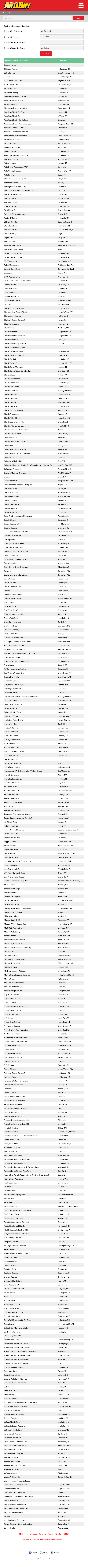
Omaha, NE (62, 339)
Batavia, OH (62, 1171)
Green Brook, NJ (64, 1026)
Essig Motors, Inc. (11, 634)
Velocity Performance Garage (15, 1445)
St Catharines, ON (65, 908)
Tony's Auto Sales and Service (15, 1406)
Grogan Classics (10, 708)
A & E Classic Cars (11, 84)
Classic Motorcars (11, 398)
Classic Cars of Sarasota (13, 367)
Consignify (8, 477)
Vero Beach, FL (63, 943)
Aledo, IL (61, 634)
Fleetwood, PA (63, 920)
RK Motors (8, 1202)
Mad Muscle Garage (12, 888)
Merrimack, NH (64, 402)
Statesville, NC (63, 1147)
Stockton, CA (63, 1418)
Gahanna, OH (63, 241)
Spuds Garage (9, 1324)
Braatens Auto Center (12, 245)
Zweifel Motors (10, 1528)
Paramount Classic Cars (13, 1085)
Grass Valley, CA (64, 434)
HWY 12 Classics (11, 755)
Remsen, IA (62, 500)
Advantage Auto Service (13, 100)
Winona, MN (63, 1159)
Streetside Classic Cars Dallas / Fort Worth (20, 1351)
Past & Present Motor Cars (14, 1096)
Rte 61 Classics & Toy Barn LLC (16, 1230)
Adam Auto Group (11, 92)
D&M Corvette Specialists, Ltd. (16, 532)
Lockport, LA (63, 1234)
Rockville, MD (63, 653)
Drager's (7, 571)
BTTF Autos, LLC (11, 261)
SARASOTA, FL (64, 751)
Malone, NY (62, 88)
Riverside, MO (63, 410)
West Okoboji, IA (64, 1045)
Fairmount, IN (63, 787)
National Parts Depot (12, 1010)
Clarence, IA (62, 834)
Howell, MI (62, 1281)
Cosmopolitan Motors (13, 496)
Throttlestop (9, 1394)
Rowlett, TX (62, 622)
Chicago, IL (62, 120)
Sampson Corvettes (11, 1241)
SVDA (6, 1387)
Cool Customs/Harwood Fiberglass (18, 484)
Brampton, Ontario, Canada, (69, 881)
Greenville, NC (63, 379)
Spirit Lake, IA (63, 524)
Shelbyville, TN (64, 218)
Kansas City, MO (64, 171)
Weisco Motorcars (11, 1488)
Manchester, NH (64, 300)
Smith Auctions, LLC (11, 1285)
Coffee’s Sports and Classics (15, 441)
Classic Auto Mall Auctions (14, 335)
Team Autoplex (10, 1391)
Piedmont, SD (63, 1528)
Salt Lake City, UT (65, 363)
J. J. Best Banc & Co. (12, 790)
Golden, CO (62, 1014)
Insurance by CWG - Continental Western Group (23, 771)
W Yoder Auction (10, 1473)
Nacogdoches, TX (65, 445)
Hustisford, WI (63, 818)
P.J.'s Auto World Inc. (12, 1065)
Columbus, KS (63, 669)
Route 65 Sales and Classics (14, 1226)
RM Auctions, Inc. (11, 1206)
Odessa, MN (63, 814)
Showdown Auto (10, 1261)
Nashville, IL (62, 1438)
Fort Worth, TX (64, 1351)
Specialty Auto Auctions (13, 1312)
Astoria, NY (62, 712)
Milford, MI (62, 849)
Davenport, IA (63, 837)
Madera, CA (62, 1218)
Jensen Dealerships (11, 798)
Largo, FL (61, 233)
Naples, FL (62, 998)
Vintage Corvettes (11, 1457)
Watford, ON (63, 708)
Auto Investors (10, 175)
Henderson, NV (64, 143)
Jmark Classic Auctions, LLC (15, 810)
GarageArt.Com (10, 681)
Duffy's (7, 590)
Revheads (8, 1187)
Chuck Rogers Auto (11, 324)
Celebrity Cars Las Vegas (14, 308)
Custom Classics (10, 528)
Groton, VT (62, 539)
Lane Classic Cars (11, 857)
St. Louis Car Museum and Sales (16, 1328)
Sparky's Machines (11, 1308)
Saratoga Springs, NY (66, 1245)
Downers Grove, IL (65, 222)
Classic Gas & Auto (11, 386)
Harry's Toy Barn (10, 724)
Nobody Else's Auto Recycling (16, 1030)
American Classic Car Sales (14, 112)
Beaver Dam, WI (64, 210)
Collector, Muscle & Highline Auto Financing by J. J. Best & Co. (28, 465)
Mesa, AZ (61, 1359)
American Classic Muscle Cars (16, 120)
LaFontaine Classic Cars (13, 849)
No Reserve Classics (12, 1026)
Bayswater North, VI (66, 269)
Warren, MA (62, 775)
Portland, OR (63, 1038)
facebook (34, 1552)
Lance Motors (9, 853)
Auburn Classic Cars (12, 147)
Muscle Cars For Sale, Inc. (14, 986)
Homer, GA (62, 320)
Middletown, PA (64, 865)
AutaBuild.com (10, 151)
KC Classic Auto (10, 822)
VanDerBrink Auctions (13, 1434)
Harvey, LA (62, 1453)
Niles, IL (61, 249)
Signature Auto (10, 1269)
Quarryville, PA (63, 104)
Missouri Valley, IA (65, 924)
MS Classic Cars (10, 967)
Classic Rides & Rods (12, 418)
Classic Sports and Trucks (14, 422)
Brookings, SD (63, 206)
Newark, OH (63, 806)
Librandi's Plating (11, 865)
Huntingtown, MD (65, 1053)
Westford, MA (63, 328)
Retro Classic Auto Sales (13, 1179)
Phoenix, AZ (62, 414)
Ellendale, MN (63, 1237)
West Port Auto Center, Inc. (14, 1493)
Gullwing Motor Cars (12, 712)
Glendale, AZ (63, 422)
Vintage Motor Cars (12, 1461)
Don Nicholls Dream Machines (16, 567)
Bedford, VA (62, 610)
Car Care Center (10, 288)
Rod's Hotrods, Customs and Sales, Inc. (19, 1210)
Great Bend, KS (64, 1030)
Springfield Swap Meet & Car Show (17, 1320)
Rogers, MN (62, 614)
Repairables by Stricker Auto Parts (17, 1171)
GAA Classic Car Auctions (14, 673)
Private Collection (11, 1128)
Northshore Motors (12, 1034)
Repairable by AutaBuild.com (15, 1163)
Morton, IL (62, 916)
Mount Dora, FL (64, 383)
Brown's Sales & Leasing (13, 257)
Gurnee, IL (62, 167)
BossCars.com (9, 241)
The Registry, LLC (11, 1151)
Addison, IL (62, 904)
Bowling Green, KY (65, 1006)
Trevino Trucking (11, 1418)
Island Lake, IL (63, 528)
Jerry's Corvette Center (13, 802)
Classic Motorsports (12, 402)
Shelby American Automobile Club (17, 1253)
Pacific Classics (10, 1069)
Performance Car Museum (14, 1100)
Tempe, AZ (62, 555)
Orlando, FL (62, 1061)
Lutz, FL (61, 1363)
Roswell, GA (62, 665)
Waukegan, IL (63, 794)
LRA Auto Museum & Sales (14, 873)
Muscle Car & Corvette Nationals (17, 975)
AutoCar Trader (10, 198)
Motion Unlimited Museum (14, 939)
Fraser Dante (9, 665)
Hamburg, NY (63, 1379)
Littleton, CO (63, 1375)
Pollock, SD (62, 896)
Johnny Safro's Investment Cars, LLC (18, 818)
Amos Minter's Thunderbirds (15, 135)
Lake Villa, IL (62, 1183)
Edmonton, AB (63, 567)
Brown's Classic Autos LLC (14, 253)
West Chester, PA (64, 473)
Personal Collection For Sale (15, 1108)
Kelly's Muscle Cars (11, 826)
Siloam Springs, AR (65, 77)
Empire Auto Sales (11, 618)
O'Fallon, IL (62, 688)
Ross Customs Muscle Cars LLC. (16, 1222)
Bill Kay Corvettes (11, 222)
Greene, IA (62, 512)
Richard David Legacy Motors (16, 1194)
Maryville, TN (63, 1289)
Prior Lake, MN (64, 936)
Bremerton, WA (64, 496)
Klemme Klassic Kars (12, 837)
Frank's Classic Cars (12, 657)
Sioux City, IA (63, 798)
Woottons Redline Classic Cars (16, 1508)
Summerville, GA (64, 1457)
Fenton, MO (62, 1493)
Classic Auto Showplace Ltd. (15, 343)
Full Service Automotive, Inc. (15, 669)
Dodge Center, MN (65, 900)
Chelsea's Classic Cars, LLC (14, 320)
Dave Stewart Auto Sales (13, 547)
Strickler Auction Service (13, 1367)
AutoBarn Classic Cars (13, 194)
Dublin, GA (62, 586)
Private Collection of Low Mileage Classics (21, 1136)
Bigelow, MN (63, 1434)
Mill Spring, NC (64, 1077)
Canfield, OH (63, 735)
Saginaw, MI (62, 96)
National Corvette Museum (15, 1006)
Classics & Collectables (13, 434)
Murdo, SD (62, 1116)
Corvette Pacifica (11, 492)
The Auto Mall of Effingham (15, 179)
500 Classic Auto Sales (13, 81)
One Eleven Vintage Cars (13, 1057)
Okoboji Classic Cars (12, 1045)
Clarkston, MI (63, 1300)
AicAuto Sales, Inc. (11, 104)
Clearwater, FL (63, 1065)
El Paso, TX (62, 594)
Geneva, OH (62, 1140)
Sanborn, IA (62, 1241)
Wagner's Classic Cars (12, 1477)
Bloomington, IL (64, 108)
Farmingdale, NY (64, 955)
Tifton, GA (62, 186)
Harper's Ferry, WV (65, 312)
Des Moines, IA (64, 128)
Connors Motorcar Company (15, 473)
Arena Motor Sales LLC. (13, 139)
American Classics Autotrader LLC (17, 124)
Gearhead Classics (11, 692)
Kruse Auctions (10, 845)
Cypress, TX (62, 1104)
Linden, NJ (62, 602)
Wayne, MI (62, 430)
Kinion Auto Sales (11, 834)
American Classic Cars (13, 116)
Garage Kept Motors (12, 677)
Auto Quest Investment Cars (15, 186)
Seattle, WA (62, 1387)
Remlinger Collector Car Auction (17, 1159)
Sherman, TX (62, 692)
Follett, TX (62, 826)
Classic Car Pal (10, 359)
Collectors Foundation (12, 469)
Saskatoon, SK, (63, 1214)
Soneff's (7, 1296)
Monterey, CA (63, 563)
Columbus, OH (63, 139)
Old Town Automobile (12, 1053)
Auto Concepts (10, 163)
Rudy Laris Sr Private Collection (16, 1234)
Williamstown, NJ (65, 1406)
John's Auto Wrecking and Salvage (17, 814)
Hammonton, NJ (64, 226)
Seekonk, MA (63, 967)
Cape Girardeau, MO (66, 73)
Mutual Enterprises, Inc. (13, 990)
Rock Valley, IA (63, 1524)
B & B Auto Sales (10, 206)
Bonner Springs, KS (65, 1477)
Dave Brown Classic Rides (14, 543)
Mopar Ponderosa (11, 936)
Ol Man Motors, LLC (12, 1049)
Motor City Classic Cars (13, 943)
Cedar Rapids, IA (64, 590)
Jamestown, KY (64, 747)
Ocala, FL (61, 457)
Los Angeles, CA (64, 1292)
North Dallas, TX (64, 135)
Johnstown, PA (63, 100)
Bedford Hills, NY (65, 947)
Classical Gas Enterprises (14, 426)
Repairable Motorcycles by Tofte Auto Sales (21, 1167)
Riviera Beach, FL (64, 959)
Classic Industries (11, 390)
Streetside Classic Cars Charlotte (17, 1347)
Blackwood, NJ (64, 1496)
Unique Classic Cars (12, 1422)
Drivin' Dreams (10, 583)
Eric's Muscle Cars (11, 626)
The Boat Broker (10, 230)
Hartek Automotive (11, 728)
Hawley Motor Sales (12, 739)
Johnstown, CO (64, 1312)
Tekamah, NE (63, 324)
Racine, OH (62, 743)
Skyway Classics (10, 1277)
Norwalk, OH (63, 1112)
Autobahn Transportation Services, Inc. (19, 190)
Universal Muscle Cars (13, 1430)
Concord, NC (63, 194)
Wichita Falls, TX (64, 869)
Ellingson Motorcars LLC (13, 614)
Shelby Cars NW (10, 1257)
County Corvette (10, 508)
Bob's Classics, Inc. (11, 233)
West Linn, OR (63, 1257)
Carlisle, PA (62, 292)
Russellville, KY (63, 504)
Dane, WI (61, 461)
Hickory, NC (62, 551)
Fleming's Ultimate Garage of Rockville (19, 653)
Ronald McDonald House (14, 1218)
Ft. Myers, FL (63, 986)
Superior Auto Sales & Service (15, 1379)
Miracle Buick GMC (12, 920)
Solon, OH (62, 1190)
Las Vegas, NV (63, 308)
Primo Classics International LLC (16, 1124)
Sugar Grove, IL (64, 657)
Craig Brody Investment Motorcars (18, 516)
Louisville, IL (62, 281)
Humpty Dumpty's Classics (14, 751)
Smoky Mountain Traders (14, 1289)
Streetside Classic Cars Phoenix (16, 1359)
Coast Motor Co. (10, 437)
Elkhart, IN (62, 1120)
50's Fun (7, 77)
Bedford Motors (10, 218)
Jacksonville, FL (64, 398)
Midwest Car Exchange (13, 912)
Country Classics (10, 500)
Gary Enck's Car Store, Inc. (14, 685)
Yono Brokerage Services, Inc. (15, 1520)
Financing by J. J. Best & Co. (15, 649)
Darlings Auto (9, 539)
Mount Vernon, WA (65, 1069)
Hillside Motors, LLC (12, 747)
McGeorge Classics (11, 900)
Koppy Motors (10, 841)
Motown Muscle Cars (12, 963)
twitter (45, 1552)
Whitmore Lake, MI (65, 963)
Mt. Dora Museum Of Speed (15, 971)
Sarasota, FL (62, 112)
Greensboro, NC (64, 673)
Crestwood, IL (63, 92)
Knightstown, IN (64, 81)
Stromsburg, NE (64, 1022)
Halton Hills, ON (64, 861)
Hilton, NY (62, 704)
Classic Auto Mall (11, 332)
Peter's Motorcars (11, 1112)
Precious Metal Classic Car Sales (17, 1120)
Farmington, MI (64, 1520)
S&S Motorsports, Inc (12, 1237)
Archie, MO (62, 375)
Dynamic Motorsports (13, 598)
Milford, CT (62, 1002)
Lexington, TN (63, 810)
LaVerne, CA (62, 116)
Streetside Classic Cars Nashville (17, 1355)
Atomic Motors (10, 143)
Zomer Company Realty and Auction (18, 1524)
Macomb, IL (62, 288)
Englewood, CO (64, 1488)
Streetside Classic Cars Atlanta (16, 1343)
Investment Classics (12, 783)
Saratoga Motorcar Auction (15, 1245)
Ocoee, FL (62, 1096)
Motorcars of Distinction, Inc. (15, 959)
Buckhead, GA (63, 304)
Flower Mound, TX (65, 598)
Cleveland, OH (63, 732)
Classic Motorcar (11, 394)
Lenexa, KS (62, 822)
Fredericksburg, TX (65, 1339)
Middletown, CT (64, 159)
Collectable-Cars (11, 445)
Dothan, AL (62, 175)
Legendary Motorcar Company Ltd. (18, 861)
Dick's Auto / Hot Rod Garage (16, 559)
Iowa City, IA (63, 728)
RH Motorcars (10, 1190)
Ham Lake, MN (64, 1226)
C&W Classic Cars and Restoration (17, 281)
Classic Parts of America (13, 410)
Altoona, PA (62, 1402)
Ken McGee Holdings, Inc (14, 830)
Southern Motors (10, 1300)
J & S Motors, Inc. (11, 787)
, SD (59, 1108)
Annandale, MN (64, 418)
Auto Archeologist (11, 159)
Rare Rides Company (12, 1147)
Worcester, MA (64, 394)
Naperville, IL (63, 994)
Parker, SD (62, 1092)
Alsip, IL (61, 912)
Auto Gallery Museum (12, 171)
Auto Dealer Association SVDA (16, 167)
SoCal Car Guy (9, 1292)
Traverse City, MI (64, 469)
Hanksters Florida (11, 716)
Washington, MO (64, 1500)
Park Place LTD (10, 1088)
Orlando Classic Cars (12, 1061)
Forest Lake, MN (64, 841)
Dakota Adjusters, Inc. (12, 535)
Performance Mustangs (13, 1104)
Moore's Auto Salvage (12, 932)
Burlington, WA (64, 571)
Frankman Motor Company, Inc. (16, 661)
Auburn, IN (62, 147)
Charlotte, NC (63, 1202)
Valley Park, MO (64, 1445)
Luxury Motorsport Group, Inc (16, 881)
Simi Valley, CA (63, 284)
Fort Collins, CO (64, 1316)
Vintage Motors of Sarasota (15, 1465)
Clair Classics (9, 328)
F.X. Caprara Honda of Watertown (17, 641)
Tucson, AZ (62, 1371)
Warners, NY (63, 885)
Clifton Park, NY (64, 1449)
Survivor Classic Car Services (15, 1383)
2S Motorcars (9, 73)
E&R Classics (9, 602)
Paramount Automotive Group (16, 1081)
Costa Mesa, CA (64, 1273)
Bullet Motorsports (11, 265)
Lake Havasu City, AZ (66, 230)
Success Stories (10, 65)
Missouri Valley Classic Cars (15, 924)
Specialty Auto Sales (12, 1316)
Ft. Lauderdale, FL (64, 516)
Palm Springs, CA (64, 1057)
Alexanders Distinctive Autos (15, 108)
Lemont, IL (62, 190)
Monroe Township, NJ (66, 853)
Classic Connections (12, 379)
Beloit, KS (61, 724)
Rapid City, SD (63, 932)
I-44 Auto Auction (11, 759)
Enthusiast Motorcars (12, 622)
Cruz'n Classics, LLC (12, 524)
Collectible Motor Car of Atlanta (17, 453)
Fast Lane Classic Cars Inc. (14, 645)
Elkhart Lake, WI (64, 1394)
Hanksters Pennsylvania (13, 720)
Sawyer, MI (62, 488)
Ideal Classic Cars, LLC (13, 763)
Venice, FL (62, 763)
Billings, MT (62, 1128)
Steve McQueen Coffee (13, 1336)
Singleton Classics (11, 1273)
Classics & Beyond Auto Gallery (16, 430)
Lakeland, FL (62, 1124)
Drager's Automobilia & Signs (15, 575)
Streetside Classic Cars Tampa (16, 1363)
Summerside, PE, (64, 1414)
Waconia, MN (63, 888)
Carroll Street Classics (12, 300)
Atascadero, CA (64, 492)
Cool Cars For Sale (11, 481)
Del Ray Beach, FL (65, 202)
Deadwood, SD (63, 1265)
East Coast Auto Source (13, 610)
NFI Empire (8, 1018)
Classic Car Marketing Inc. (14, 355)
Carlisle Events (10, 292)
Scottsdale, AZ (63, 253)
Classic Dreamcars (11, 383)
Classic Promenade (11, 414)
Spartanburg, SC (64, 1073)
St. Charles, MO (64, 645)
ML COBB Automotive (13, 928)
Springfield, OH (64, 1320)
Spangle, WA (62, 1179)
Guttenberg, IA (63, 257)
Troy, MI (61, 343)
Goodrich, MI (63, 1222)
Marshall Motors (10, 892)
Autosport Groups (11, 202)
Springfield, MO (64, 69)
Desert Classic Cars (11, 555)
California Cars (10, 284)
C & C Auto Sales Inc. (12, 277)
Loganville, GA (63, 1308)
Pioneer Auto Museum (13, 1116)
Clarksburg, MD (64, 626)
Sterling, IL (62, 1332)
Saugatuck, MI (63, 783)
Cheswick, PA (63, 877)
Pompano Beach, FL (65, 124)
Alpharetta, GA (63, 979)
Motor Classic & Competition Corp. (18, 947)
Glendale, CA (63, 477)
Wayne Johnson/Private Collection (17, 1481)
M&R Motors (9, 885)
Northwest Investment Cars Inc (16, 1038)
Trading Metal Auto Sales (14, 1414)
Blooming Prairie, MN (66, 245)
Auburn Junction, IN (65, 845)
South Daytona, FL (65, 716)
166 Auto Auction (11, 69)
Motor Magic (9, 951)
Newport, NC (63, 237)
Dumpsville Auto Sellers (13, 594)
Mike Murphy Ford (11, 916)
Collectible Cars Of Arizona (15, 449)
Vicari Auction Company (13, 1453)
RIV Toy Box (9, 1198)
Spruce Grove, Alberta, (66, 1132)
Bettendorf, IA (63, 1441)
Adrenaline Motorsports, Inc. (15, 96)
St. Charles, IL (63, 316)
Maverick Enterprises (12, 896)
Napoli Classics (10, 1002)
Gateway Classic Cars (12, 688)
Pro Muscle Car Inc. (11, 1140)
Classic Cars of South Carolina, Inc (17, 371)
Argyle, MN (62, 484)
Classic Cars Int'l (10, 363)
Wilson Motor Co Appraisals (15, 1504)
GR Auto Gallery (10, 700)
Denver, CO (62, 1296)
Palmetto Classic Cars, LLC (14, 1073)
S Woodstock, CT (65, 1508)
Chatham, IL (62, 983)
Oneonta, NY (63, 685)
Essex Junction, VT (65, 630)
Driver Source (9, 579)
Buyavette (8, 273)
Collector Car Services (13, 457)
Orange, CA (62, 355)
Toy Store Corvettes (12, 1410)
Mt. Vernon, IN (63, 198)
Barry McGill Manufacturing (15, 214)
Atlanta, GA (62, 273)
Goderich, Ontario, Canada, (68, 830)
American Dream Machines (14, 128)
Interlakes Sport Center (13, 779)
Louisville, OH (63, 1049)
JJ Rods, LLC (9, 806)
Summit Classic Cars (12, 1375)
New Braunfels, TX (65, 84)
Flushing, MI (62, 1304)
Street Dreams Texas (12, 1339)
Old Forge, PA (63, 441)
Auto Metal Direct (11, 182)
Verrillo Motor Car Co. (13, 1449)
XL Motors (8, 1516)
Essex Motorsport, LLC (13, 630)
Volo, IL (60, 1469)
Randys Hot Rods (11, 1143)
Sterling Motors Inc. (12, 1332)
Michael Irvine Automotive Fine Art (18, 908)
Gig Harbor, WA (64, 681)
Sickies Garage (10, 1265)
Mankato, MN (63, 1422)
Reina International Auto (13, 1155)
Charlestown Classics (12, 316)
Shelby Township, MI (66, 975)
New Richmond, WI (65, 1194)
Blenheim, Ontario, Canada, (68, 1206)
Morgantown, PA (64, 332)
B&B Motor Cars (10, 210)
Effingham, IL (63, 179)
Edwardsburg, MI (64, 857)
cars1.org (7, 304)
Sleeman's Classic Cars (13, 1281)
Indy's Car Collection (12, 767)
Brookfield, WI (63, 1155)
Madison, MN (63, 1167)
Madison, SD (63, 779)
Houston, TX (63, 296)
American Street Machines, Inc (16, 132)
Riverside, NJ (63, 277)
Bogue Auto (8, 237)
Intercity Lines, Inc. (11, 775)
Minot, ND (62, 559)
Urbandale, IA (63, 1367)
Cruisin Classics (10, 520)
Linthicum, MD (63, 1430)
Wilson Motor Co (11, 1500)
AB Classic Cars (10, 88)
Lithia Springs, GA (65, 1343)
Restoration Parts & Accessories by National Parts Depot (26, 1175)
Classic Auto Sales (11, 339)
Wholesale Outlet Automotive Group (18, 1496)
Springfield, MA (64, 990)
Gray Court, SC (63, 371)
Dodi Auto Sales (10, 563)
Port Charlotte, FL (65, 261)
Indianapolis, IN (64, 767)
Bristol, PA (62, 873)
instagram (56, 1552)
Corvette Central (10, 488)
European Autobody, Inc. (13, 637)
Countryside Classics (12, 504)
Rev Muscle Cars (10, 1183)
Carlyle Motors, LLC (12, 296)
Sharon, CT (62, 1253)
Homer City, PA (64, 720)
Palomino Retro (10, 1077)
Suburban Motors (11, 1371)
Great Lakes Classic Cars (13, 704)
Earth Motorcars (10, 606)
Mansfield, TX (63, 426)
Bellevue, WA (63, 1088)
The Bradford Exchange (13, 249)
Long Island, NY (64, 1485)
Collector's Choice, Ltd (13, 461)
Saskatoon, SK (63, 1198)
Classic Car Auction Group (14, 347)
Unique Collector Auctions (14, 1426)
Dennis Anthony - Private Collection (18, 551)
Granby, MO (62, 214)
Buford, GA (62, 182)
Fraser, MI (62, 1261)
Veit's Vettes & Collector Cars (15, 1441)
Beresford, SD (63, 802)
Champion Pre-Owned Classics (16, 312)
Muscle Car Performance (14, 983)
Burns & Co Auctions (12, 269)
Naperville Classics (11, 994)
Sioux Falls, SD (63, 151)
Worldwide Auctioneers (13, 1512)
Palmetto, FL (63, 437)
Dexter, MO (62, 1285)
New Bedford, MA (65, 465)
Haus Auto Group (11, 735)
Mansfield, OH (63, 1136)
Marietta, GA (63, 453)
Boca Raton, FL (63, 637)
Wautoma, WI (63, 1473)
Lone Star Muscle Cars (13, 869)
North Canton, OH (65, 1041)
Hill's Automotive (11, 743)
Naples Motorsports (12, 998)
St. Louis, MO (63, 1187)
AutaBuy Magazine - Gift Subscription (19, 155)
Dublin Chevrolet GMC (13, 586)
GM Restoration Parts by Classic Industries (21, 696)
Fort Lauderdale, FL (65, 265)
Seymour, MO (63, 583)
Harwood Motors (11, 732)
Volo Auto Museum (11, 1469)
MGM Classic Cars (11, 904)
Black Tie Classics (11, 226)
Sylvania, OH (63, 547)
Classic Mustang (10, 406)
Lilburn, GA (62, 132)
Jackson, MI (62, 892)
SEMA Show (9, 1249)
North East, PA (63, 1018)
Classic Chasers (10, 375)
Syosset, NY (62, 1034)
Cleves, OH (62, 386)
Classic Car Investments (13, 351)
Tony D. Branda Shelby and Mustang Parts (20, 1402)
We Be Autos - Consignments (15, 1485)
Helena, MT (62, 163)
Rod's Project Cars (11, 1214)
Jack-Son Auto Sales (12, 794)
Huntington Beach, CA (66, 390)
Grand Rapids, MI (64, 677)
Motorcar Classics (11, 955)
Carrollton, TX (63, 606)
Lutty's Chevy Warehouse (14, 877)
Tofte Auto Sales (10, 1398)
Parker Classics (10, 1092)
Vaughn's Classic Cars (12, 1438)
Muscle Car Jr (9, 979)
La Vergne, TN (63, 1355)
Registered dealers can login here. (17, 26)
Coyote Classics (10, 512)
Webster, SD (62, 755)
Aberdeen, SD (63, 1516)
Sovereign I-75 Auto (12, 1304)
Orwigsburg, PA (64, 1230)
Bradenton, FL (63, 1277)
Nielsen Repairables (12, 1022)
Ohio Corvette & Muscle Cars (15, 1041)
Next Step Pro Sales (11, 1014)
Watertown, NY (64, 641)
